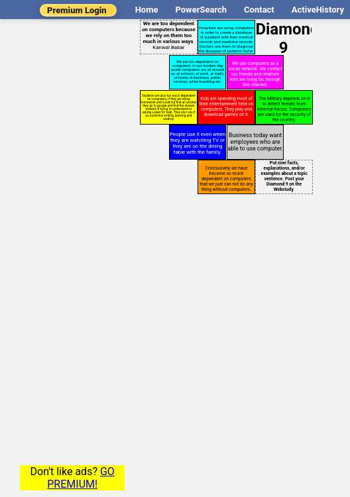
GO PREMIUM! (81, 477)
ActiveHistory (318, 10)
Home (146, 10)
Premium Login (77, 10)
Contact (259, 10)
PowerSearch (201, 10)
